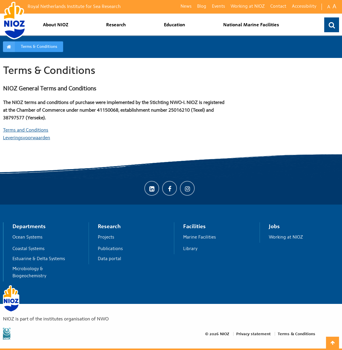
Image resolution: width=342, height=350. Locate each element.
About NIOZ (55, 24)
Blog (201, 6)
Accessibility (304, 6)
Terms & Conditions (39, 47)
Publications (131, 248)
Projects (131, 237)
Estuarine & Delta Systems (45, 258)
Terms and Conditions (25, 130)
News (185, 6)
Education (174, 24)
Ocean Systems (45, 237)
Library (216, 248)
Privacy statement (253, 333)
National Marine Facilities (251, 24)
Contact (278, 6)
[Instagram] (187, 189)
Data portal (131, 258)
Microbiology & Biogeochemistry (45, 272)
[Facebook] (169, 189)
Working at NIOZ (248, 6)
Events (218, 6)
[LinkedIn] (151, 189)
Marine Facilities (216, 237)
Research (116, 24)
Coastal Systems (45, 248)
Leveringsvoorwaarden (26, 138)
